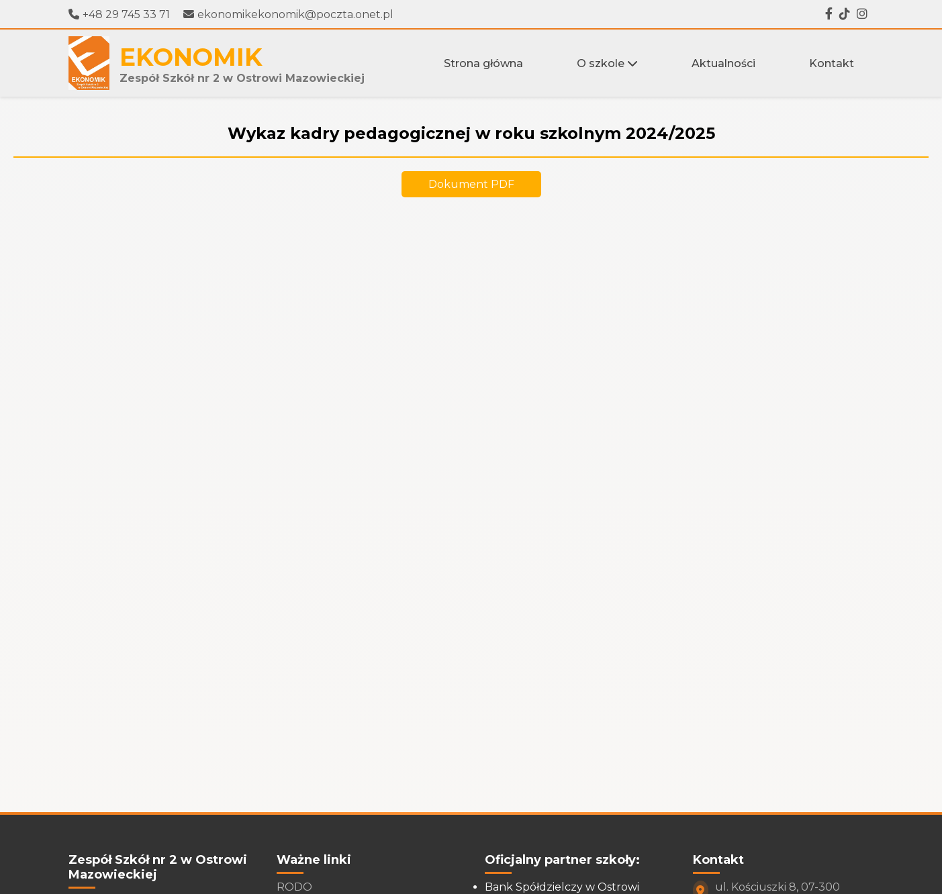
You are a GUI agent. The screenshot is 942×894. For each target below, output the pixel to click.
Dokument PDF (471, 184)
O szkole (607, 63)
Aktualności (723, 63)
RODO (294, 887)
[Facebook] (829, 14)
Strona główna (483, 63)
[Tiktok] (844, 14)
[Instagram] (862, 14)
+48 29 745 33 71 (119, 14)
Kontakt (831, 63)
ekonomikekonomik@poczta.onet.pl (288, 14)
